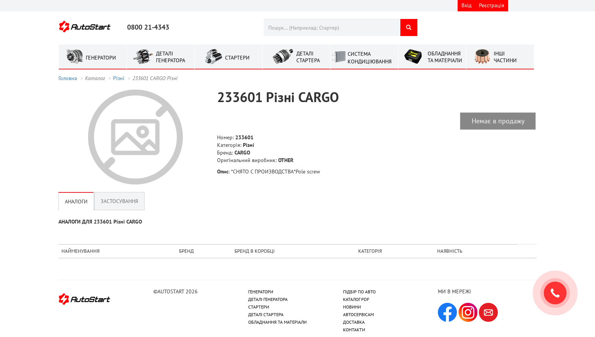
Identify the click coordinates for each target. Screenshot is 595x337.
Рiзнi (118, 78)
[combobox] (332, 27)
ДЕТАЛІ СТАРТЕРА (265, 314)
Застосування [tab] (119, 201)
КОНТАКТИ (354, 329)
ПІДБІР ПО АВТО (359, 291)
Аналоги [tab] (76, 201)
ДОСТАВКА (354, 322)
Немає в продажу (498, 121)
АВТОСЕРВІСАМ (358, 314)
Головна (67, 78)
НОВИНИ (352, 307)
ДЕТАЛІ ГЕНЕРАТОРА (268, 299)
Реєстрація (491, 5)
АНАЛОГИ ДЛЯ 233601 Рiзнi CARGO (100, 221)
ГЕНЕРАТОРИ (260, 291)
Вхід (466, 5)
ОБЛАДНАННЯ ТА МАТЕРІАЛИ (277, 322)
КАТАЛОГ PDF (356, 299)
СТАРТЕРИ (258, 307)
